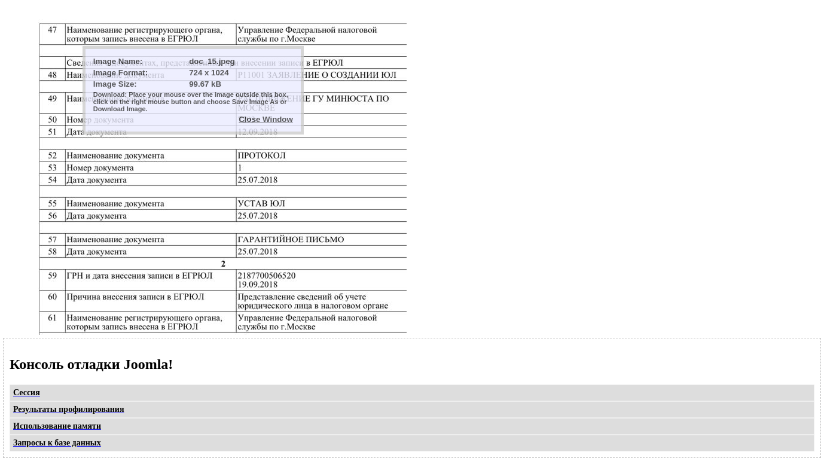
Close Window (266, 119)
